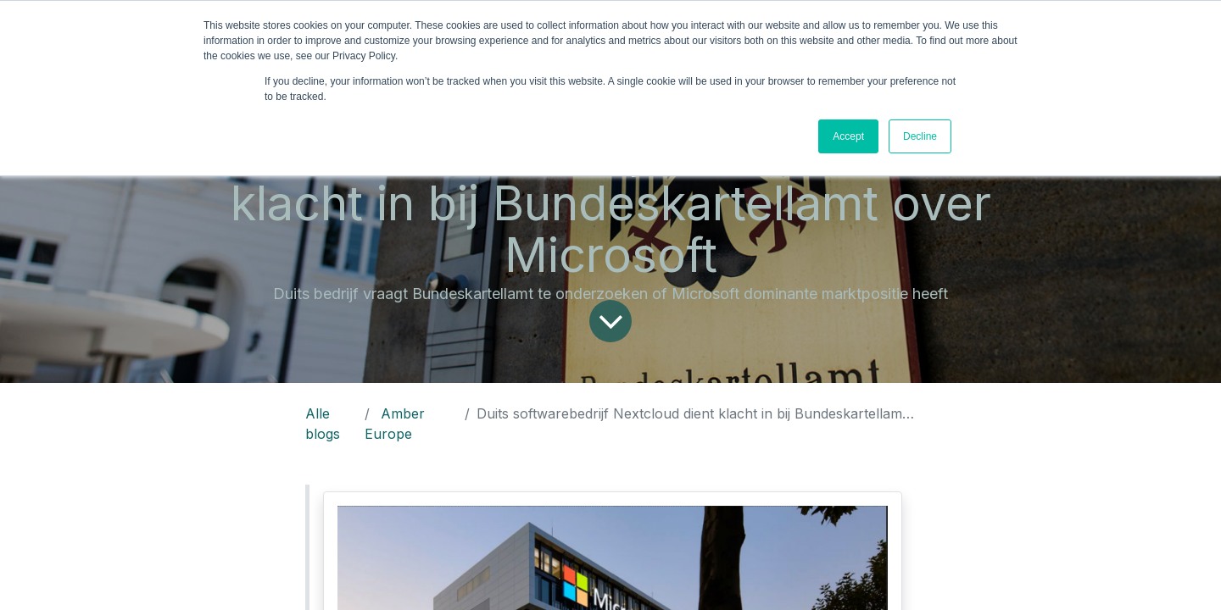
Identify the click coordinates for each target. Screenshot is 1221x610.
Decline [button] (920, 136)
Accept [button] (848, 136)
